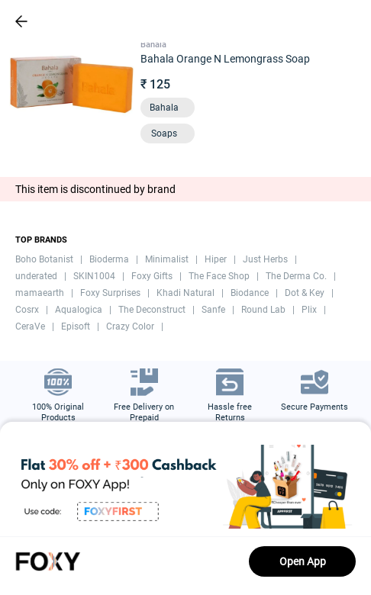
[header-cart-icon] (319, 21)
